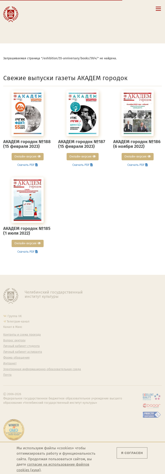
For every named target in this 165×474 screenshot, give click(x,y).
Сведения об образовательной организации (53, 9)
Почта (7, 375)
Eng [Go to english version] (114, 15)
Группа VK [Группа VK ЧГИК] (15, 316)
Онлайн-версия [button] (27, 156)
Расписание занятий (45, 19)
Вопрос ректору (14, 340)
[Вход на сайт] (136, 8)
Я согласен (132, 453)
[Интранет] (129, 8)
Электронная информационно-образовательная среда (52, 33)
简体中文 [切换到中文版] (127, 19)
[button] (111, 8)
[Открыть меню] (158, 11)
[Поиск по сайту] (117, 8)
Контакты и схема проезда (49, 15)
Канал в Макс (12, 327)
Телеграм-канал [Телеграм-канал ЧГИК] (18, 321)
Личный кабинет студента (49, 23)
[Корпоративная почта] (123, 8)
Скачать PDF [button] (27, 165)
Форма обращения (16, 357)
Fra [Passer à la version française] (139, 15)
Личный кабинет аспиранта (50, 27)
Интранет (10, 363)
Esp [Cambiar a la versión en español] (126, 15)
